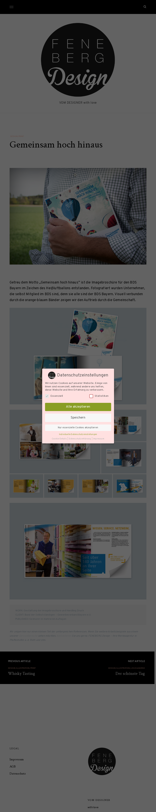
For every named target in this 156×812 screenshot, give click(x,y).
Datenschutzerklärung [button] (80, 439)
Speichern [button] (78, 418)
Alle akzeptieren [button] (78, 407)
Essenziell (54, 396)
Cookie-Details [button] (59, 439)
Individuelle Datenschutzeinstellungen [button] (78, 434)
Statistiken (98, 396)
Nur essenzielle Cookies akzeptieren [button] (78, 427)
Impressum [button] (98, 439)
